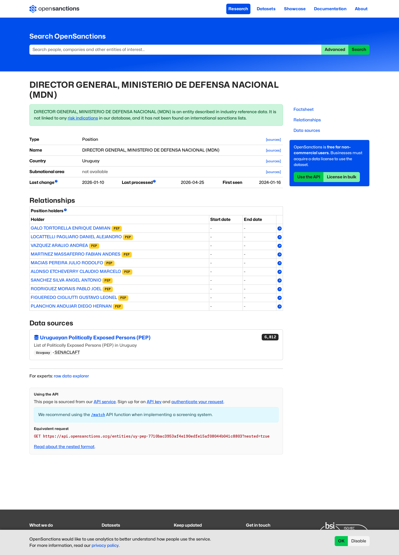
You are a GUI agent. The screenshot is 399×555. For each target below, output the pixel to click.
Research (238, 8)
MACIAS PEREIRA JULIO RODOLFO (67, 262)
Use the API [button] (308, 176)
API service (105, 401)
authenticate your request (197, 401)
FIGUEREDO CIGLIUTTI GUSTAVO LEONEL (74, 297)
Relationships (307, 119)
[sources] (273, 140)
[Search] (175, 50)
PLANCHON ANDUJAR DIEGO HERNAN (71, 306)
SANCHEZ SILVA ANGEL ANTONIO (66, 280)
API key (154, 401)
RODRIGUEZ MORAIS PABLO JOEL (66, 288)
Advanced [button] (335, 49)
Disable (358, 540)
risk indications (83, 118)
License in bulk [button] (341, 176)
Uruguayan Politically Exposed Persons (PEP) (156, 337)
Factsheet (303, 109)
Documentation (330, 8)
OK (341, 540)
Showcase (295, 8)
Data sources (306, 130)
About (361, 8)
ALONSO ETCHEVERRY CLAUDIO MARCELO (76, 271)
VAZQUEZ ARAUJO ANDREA (59, 245)
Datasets (266, 8)
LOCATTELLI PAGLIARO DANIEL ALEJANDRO (76, 236)
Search (359, 49)
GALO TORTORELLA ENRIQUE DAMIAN (71, 228)
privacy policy (105, 545)
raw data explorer (71, 376)
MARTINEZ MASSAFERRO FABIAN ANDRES (75, 254)
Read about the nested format (64, 446)
